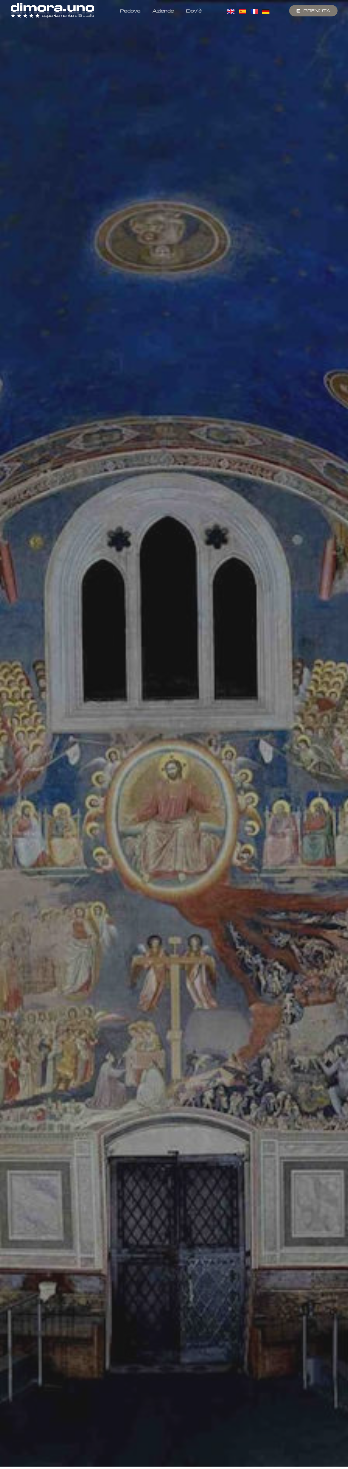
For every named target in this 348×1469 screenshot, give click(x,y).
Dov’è (194, 11)
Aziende (163, 11)
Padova (130, 11)
